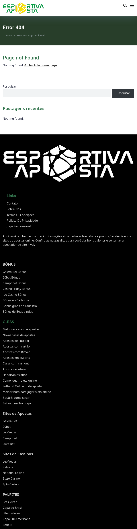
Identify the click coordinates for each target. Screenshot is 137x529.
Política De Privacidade (22, 221)
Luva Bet (9, 444)
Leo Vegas (10, 432)
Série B (7, 525)
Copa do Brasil (12, 508)
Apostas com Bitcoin (16, 352)
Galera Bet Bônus (14, 272)
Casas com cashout (16, 363)
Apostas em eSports (16, 358)
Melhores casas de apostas (21, 329)
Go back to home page (40, 65)
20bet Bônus (11, 277)
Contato (12, 203)
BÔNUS (9, 264)
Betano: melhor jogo (17, 403)
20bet (7, 427)
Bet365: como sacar (16, 398)
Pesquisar (9, 86)
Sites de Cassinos (18, 453)
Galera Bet (10, 421)
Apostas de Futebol (16, 341)
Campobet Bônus (14, 283)
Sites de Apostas (17, 413)
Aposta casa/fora (14, 369)
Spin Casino (11, 484)
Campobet (10, 438)
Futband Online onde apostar (23, 386)
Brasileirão (10, 502)
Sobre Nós (14, 209)
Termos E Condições (20, 215)
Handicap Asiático (15, 375)
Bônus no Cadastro (16, 300)
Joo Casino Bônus (14, 295)
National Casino (13, 473)
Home (8, 35)
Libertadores (11, 513)
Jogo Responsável (19, 226)
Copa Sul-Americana (16, 519)
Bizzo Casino (11, 478)
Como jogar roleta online (20, 381)
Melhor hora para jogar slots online (27, 392)
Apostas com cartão (16, 346)
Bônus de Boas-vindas (18, 312)
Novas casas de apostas (19, 335)
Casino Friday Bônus (16, 289)
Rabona (8, 467)
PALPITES (11, 494)
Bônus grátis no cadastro (20, 306)
